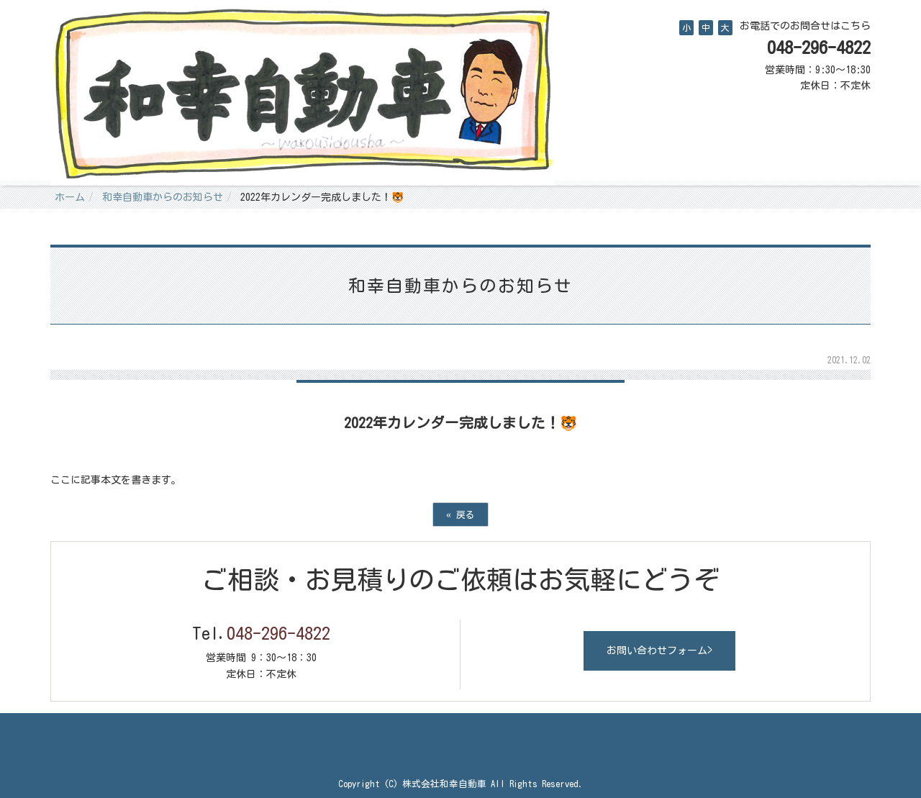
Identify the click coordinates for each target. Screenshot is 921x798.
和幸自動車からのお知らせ (162, 197)
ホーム (70, 197)
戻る (460, 514)
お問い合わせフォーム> (659, 650)
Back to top (460, 742)
